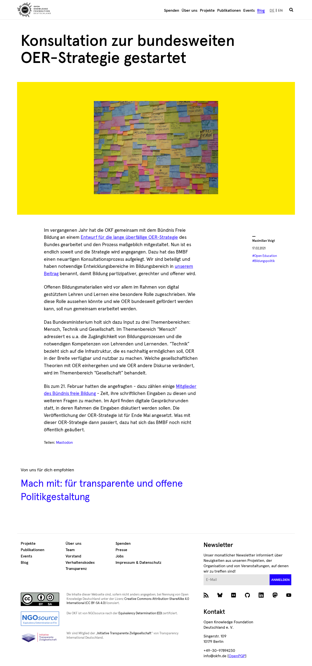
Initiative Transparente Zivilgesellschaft (124, 633)
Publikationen (229, 10)
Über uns (189, 10)
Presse (121, 550)
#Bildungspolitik (263, 261)
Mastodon (64, 442)
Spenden (171, 10)
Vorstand (73, 556)
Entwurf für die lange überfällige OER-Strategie (129, 237)
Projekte (207, 10)
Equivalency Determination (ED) (140, 613)
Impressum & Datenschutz (138, 563)
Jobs (120, 556)
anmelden (280, 580)
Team (70, 550)
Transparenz (76, 569)
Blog (261, 10)
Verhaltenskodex (80, 563)
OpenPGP (237, 656)
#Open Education (264, 256)
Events (249, 10)
